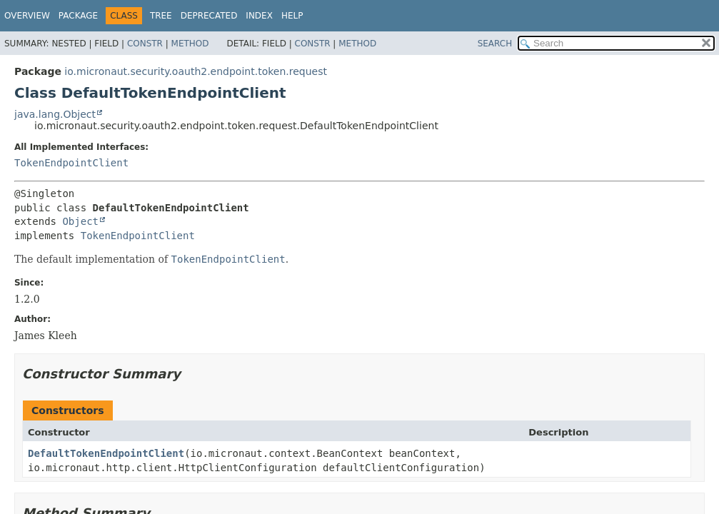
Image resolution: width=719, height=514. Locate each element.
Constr (145, 44)
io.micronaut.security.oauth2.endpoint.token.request (195, 71)
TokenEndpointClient (71, 162)
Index (259, 16)
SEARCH (495, 44)
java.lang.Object (55, 114)
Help (292, 16)
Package (78, 16)
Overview (27, 16)
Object (80, 221)
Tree (161, 16)
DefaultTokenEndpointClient (106, 453)
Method (190, 44)
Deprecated (209, 16)
